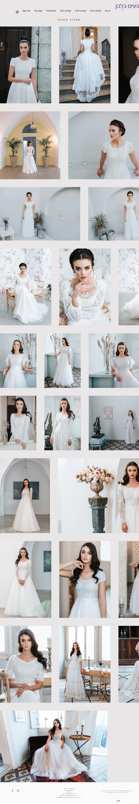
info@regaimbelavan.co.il (69, 797)
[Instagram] (17, 12)
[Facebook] (12, 790)
